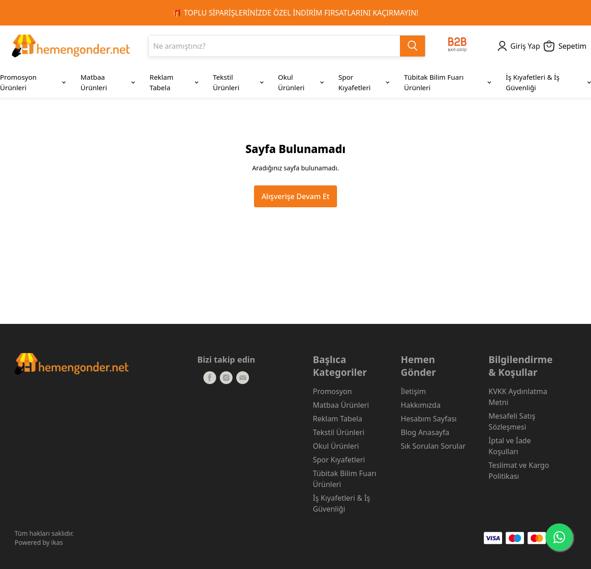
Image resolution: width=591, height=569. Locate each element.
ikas (57, 542)
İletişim (413, 391)
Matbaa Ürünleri (341, 405)
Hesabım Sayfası (429, 419)
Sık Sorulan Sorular (433, 446)
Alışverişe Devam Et (295, 196)
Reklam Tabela (337, 419)
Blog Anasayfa (425, 432)
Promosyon (332, 391)
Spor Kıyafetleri (339, 460)
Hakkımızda (421, 405)
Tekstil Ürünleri (338, 432)
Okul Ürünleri (336, 446)
